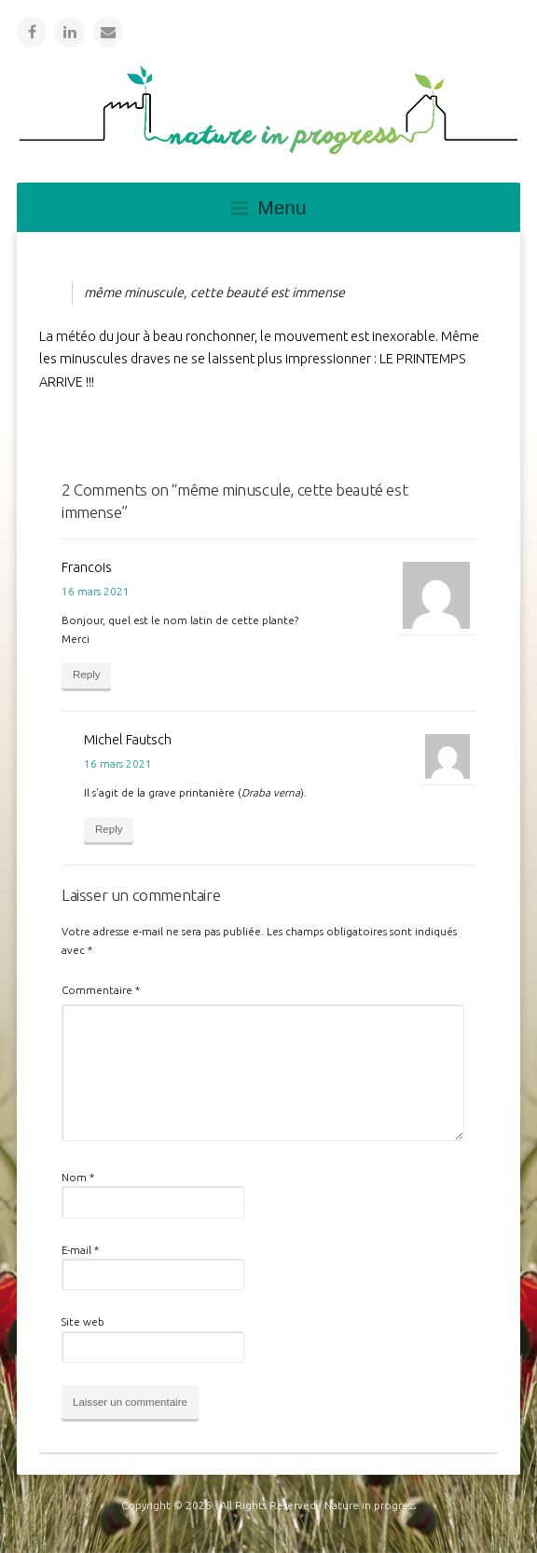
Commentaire (101, 990)
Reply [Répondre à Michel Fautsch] (108, 829)
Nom (78, 1177)
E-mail (80, 1250)
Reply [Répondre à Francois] (86, 674)
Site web (83, 1321)
